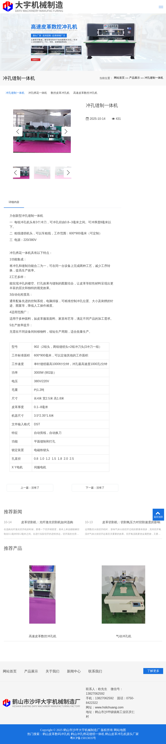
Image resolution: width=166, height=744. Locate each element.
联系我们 (95, 671)
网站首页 (119, 77)
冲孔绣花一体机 (37, 92)
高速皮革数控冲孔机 (85, 92)
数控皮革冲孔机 (60, 92)
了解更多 (153, 670)
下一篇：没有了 (95, 487)
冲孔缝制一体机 (153, 77)
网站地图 (120, 730)
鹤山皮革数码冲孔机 (56, 734)
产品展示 (134, 77)
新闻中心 (74, 671)
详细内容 (14, 202)
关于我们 (52, 671)
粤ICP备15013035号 (83, 738)
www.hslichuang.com (109, 707)
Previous (18, 131)
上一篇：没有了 (30, 487)
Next (66, 131)
